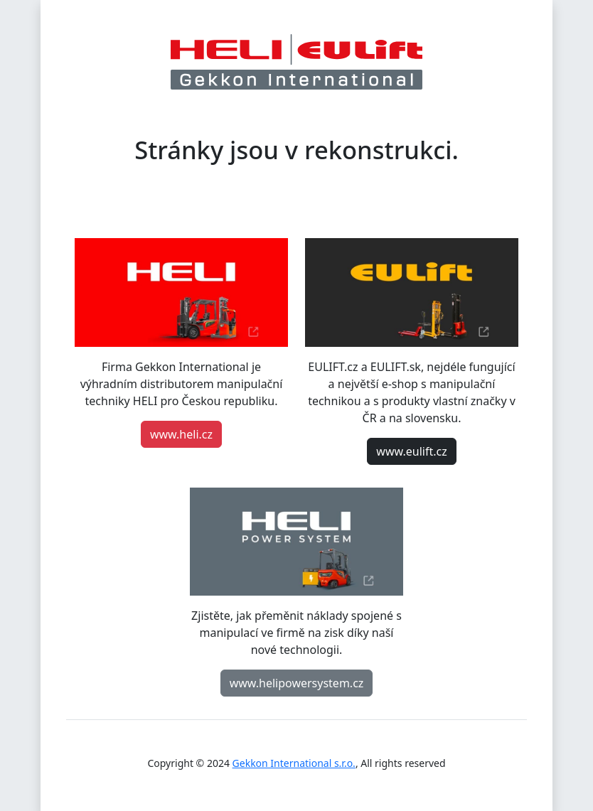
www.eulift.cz (411, 451)
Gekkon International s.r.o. (294, 763)
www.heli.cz (181, 434)
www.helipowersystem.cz (297, 683)
